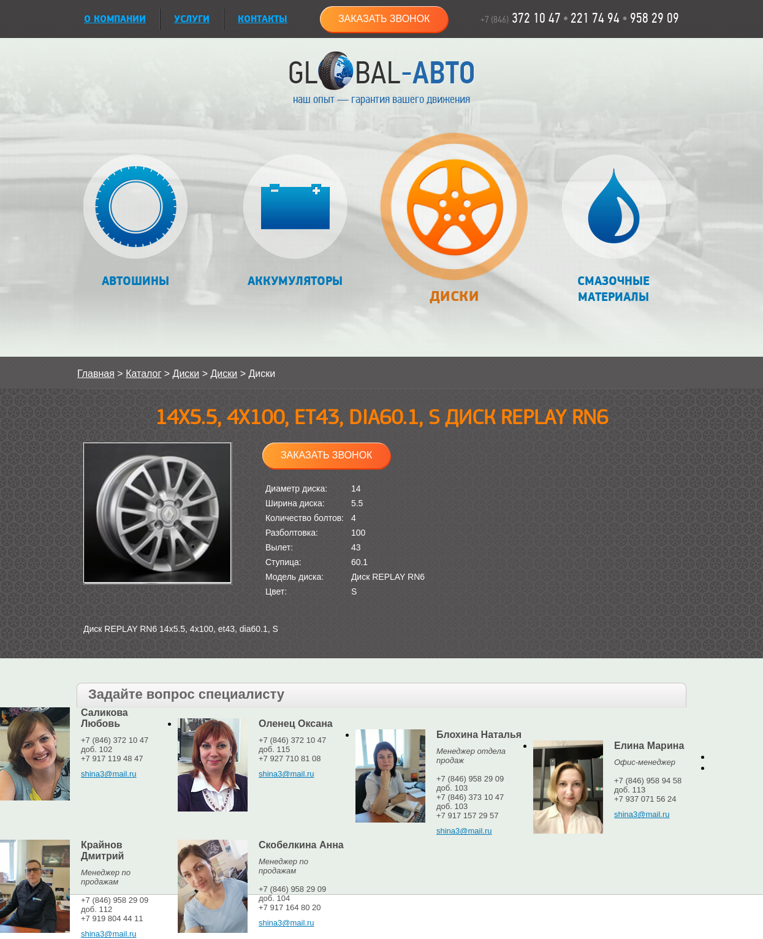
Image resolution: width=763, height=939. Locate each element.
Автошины (135, 221)
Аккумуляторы (295, 221)
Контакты (262, 19)
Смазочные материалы (613, 229)
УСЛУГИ (192, 19)
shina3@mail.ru (109, 773)
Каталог (143, 373)
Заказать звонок (384, 18)
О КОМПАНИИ (115, 19)
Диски (454, 224)
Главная (96, 373)
